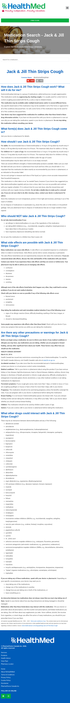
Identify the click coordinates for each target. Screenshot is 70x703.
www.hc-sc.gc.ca (49, 360)
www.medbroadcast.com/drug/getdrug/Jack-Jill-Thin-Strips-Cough (40, 625)
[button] (67, 7)
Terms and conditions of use (38, 621)
